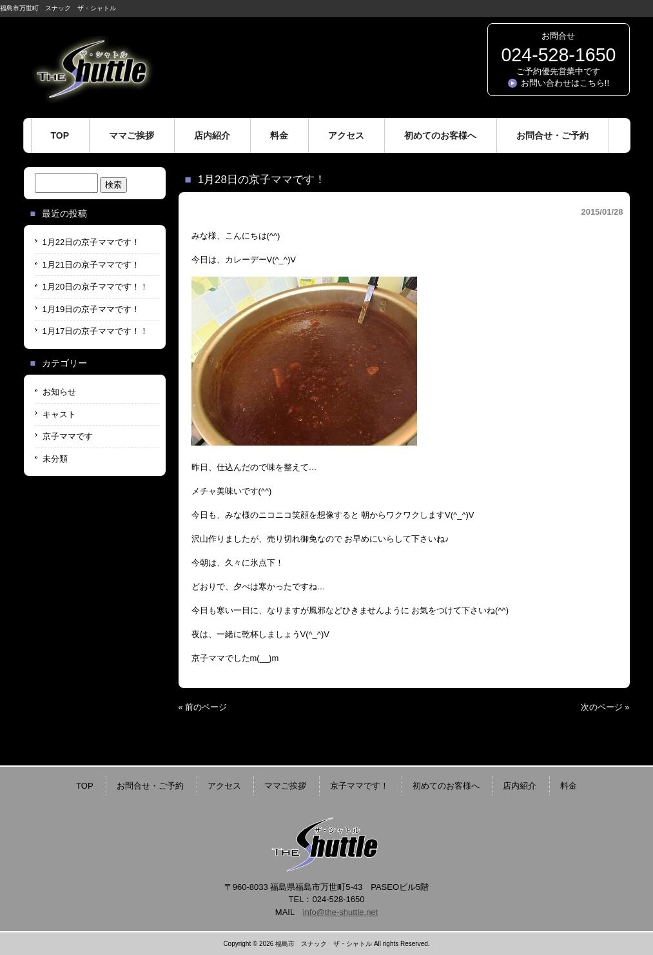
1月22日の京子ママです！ (92, 242)
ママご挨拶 (285, 786)
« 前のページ (203, 707)
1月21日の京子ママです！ (92, 265)
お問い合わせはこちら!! (565, 83)
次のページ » (605, 707)
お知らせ (59, 392)
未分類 (55, 459)
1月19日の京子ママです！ (92, 309)
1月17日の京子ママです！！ (96, 331)
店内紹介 (519, 786)
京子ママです (68, 436)
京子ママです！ (359, 786)
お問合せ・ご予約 (150, 786)
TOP (84, 786)
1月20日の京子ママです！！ (96, 286)
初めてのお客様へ (446, 786)
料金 (568, 786)
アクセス (224, 786)
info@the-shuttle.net (340, 912)
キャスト (59, 414)
